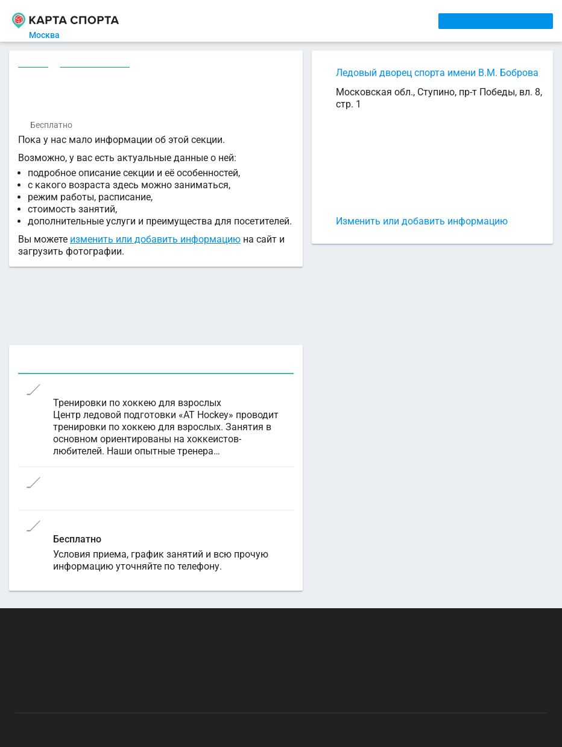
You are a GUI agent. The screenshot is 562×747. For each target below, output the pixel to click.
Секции (33, 64)
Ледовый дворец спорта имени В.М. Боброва (437, 72)
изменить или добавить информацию (155, 242)
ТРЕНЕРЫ (286, 20)
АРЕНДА (242, 20)
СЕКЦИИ (199, 20)
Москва (51, 35)
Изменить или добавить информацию (422, 221)
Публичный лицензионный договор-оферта (102, 696)
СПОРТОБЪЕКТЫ (351, 20)
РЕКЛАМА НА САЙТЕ (73, 625)
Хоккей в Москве (96, 64)
